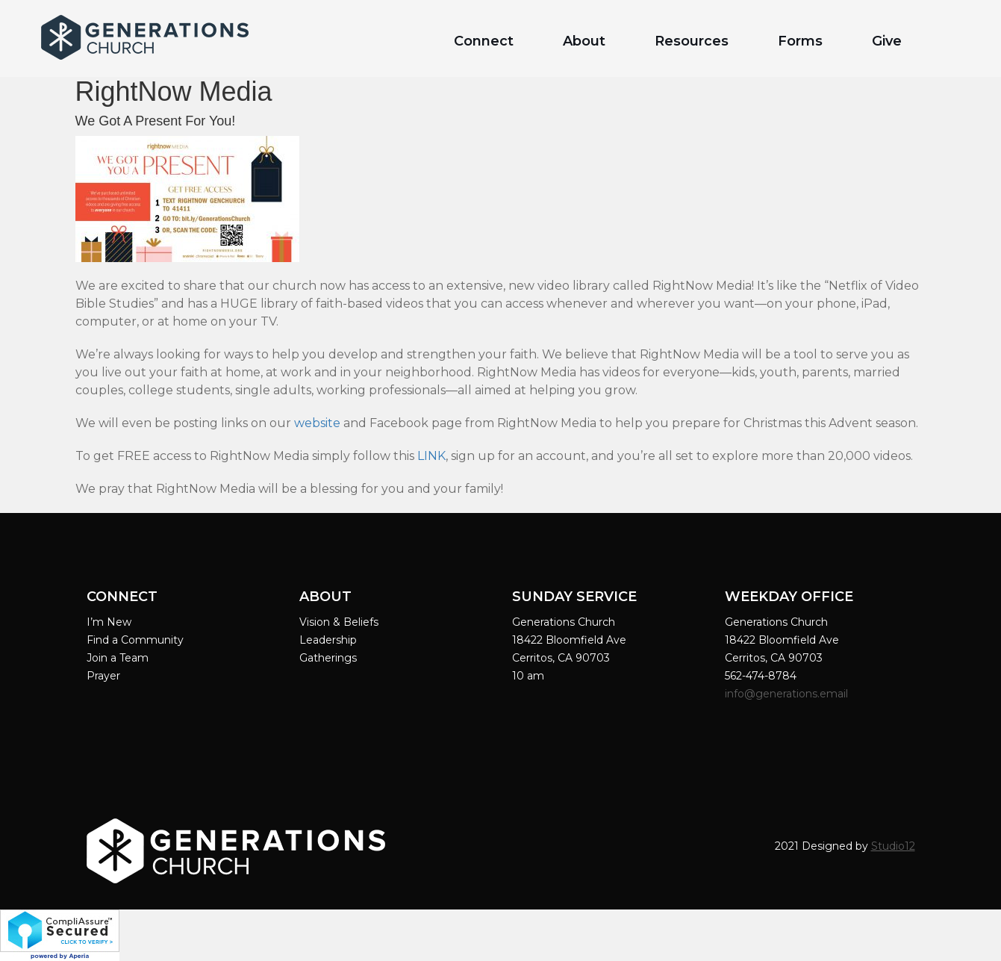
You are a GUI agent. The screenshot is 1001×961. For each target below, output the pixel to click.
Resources (692, 41)
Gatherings (328, 658)
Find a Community (135, 640)
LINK (431, 456)
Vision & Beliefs (338, 622)
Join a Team (118, 658)
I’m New (109, 622)
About (584, 41)
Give (887, 41)
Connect (484, 41)
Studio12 (893, 846)
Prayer (103, 675)
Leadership (328, 640)
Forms (800, 41)
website (317, 423)
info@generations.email (788, 693)
